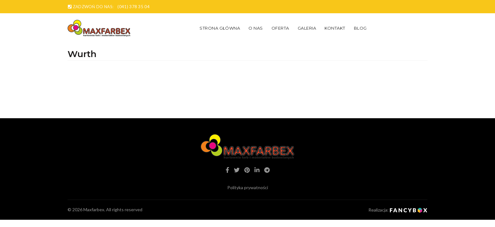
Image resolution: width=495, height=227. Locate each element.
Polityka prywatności (247, 187)
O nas (255, 28)
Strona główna (220, 28)
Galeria (307, 28)
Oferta (280, 28)
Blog (360, 28)
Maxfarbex (93, 209)
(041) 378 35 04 (133, 6)
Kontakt (335, 28)
